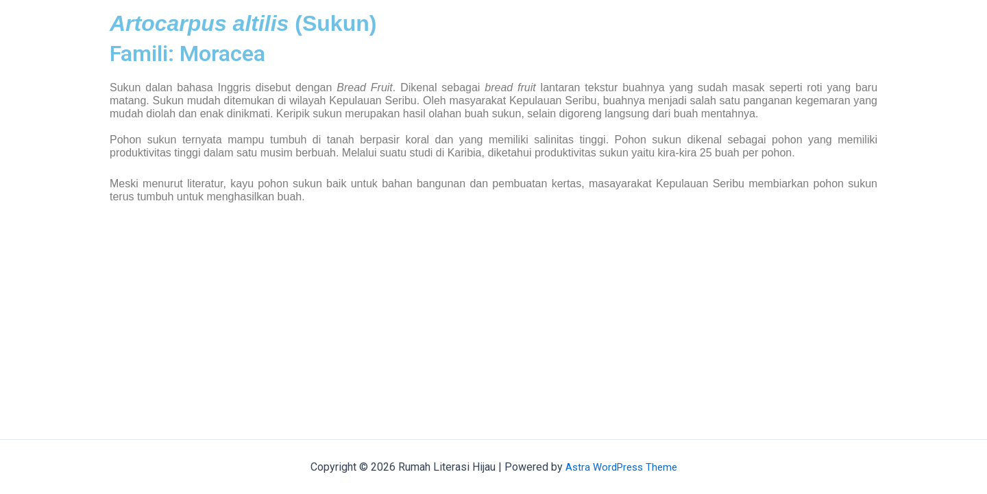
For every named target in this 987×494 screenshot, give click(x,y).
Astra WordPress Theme (621, 466)
